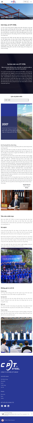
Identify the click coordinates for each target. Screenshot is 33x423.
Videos (2, 398)
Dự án (2, 383)
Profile (26, 1)
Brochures (3, 394)
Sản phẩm (3, 381)
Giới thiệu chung (4, 379)
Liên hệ (2, 387)
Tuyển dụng (3, 385)
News (2, 396)
